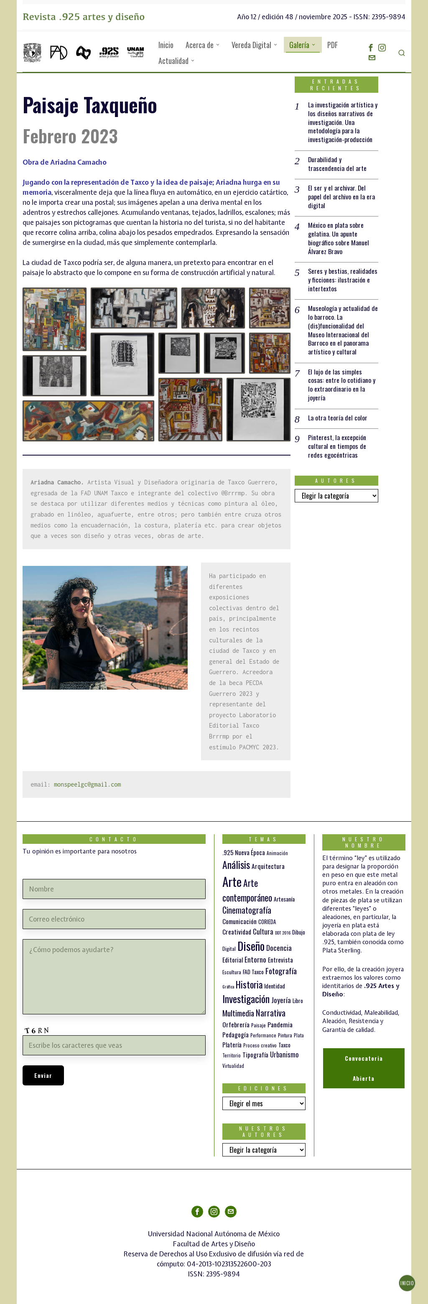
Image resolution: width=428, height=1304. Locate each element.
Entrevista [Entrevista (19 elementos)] (280, 959)
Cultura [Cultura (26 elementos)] (263, 931)
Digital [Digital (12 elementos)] (229, 949)
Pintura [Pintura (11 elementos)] (285, 1035)
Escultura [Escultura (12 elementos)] (231, 972)
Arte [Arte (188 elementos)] (232, 881)
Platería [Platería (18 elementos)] (232, 1044)
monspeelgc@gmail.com (87, 784)
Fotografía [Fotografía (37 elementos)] (281, 971)
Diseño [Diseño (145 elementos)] (251, 945)
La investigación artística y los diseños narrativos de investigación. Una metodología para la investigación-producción (342, 122)
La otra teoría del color (337, 418)
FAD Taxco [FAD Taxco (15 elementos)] (253, 972)
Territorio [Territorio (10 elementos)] (231, 1055)
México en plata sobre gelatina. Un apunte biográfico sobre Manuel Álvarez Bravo (338, 238)
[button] (54, 319)
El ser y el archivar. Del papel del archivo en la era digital (341, 197)
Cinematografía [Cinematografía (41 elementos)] (246, 910)
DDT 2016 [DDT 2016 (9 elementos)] (282, 932)
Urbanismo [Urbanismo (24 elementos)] (284, 1054)
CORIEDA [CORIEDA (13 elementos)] (267, 922)
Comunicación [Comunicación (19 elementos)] (239, 921)
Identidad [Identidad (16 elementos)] (274, 985)
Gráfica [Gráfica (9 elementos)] (228, 986)
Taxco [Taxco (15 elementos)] (284, 1045)
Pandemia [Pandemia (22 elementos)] (280, 1024)
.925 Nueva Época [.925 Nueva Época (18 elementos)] (243, 852)
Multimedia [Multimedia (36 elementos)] (238, 1013)
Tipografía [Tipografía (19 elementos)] (255, 1054)
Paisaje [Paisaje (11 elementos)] (258, 1025)
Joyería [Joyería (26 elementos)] (281, 1000)
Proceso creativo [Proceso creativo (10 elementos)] (260, 1045)
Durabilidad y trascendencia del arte (337, 164)
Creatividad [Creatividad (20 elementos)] (236, 931)
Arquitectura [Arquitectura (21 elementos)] (268, 866)
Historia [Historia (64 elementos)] (249, 984)
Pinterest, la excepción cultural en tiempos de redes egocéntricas (337, 447)
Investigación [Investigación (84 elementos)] (246, 998)
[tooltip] (371, 48)
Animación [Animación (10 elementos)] (277, 853)
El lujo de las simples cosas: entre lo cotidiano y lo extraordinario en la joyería (341, 385)
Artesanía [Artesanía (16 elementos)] (284, 898)
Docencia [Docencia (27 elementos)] (279, 947)
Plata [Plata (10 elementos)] (299, 1035)
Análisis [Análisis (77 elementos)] (236, 864)
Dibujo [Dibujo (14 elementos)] (298, 932)
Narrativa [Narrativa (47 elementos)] (270, 1012)
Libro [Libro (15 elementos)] (298, 1000)
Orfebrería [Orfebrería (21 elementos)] (236, 1024)
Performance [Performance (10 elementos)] (263, 1035)
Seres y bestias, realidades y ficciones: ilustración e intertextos (342, 280)
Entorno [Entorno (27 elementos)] (255, 959)
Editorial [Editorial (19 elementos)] (232, 959)
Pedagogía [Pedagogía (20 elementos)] (235, 1034)
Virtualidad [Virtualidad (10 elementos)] (233, 1065)
